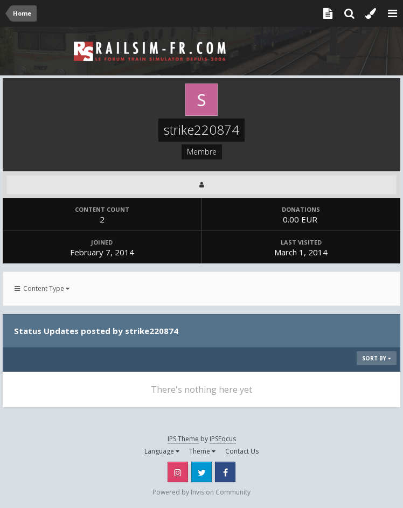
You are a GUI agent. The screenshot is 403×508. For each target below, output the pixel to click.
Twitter (201, 472)
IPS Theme (183, 438)
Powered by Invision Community (201, 492)
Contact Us (242, 451)
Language (161, 451)
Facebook (225, 472)
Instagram (178, 472)
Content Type (42, 288)
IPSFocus (223, 438)
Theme (202, 451)
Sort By (376, 358)
